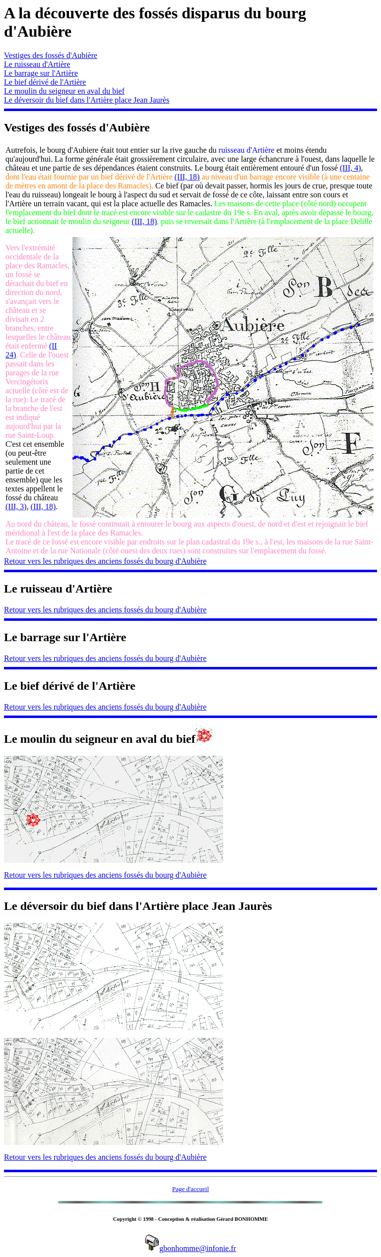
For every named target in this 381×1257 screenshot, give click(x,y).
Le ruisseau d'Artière (37, 64)
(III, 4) (350, 168)
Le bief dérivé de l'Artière (45, 82)
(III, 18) (187, 177)
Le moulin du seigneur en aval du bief (64, 91)
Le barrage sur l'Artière (41, 73)
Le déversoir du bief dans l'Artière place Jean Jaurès (86, 100)
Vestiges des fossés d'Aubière (50, 55)
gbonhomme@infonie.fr (190, 1248)
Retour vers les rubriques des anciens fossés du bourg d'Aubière (105, 561)
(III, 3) (16, 506)
